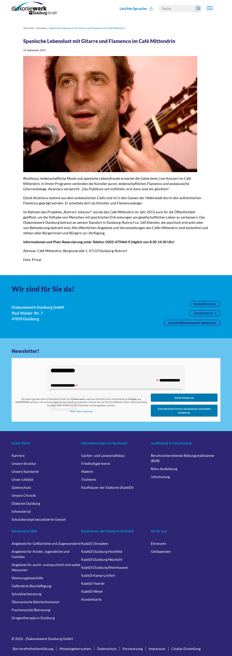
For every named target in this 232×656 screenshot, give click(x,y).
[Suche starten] (198, 8)
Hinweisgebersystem (75, 649)
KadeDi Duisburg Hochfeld (101, 551)
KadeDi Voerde (93, 583)
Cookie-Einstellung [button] (186, 649)
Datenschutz (21, 487)
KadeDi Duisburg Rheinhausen (104, 567)
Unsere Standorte (25, 471)
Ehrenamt (158, 543)
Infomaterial (21, 511)
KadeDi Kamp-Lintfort (98, 575)
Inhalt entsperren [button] (184, 397)
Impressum (157, 649)
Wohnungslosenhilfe (27, 578)
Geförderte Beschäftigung (31, 586)
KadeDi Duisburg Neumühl (101, 559)
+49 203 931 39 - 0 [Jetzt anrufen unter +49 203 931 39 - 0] (204, 313)
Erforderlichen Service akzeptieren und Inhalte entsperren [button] (184, 410)
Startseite (28, 28)
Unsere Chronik (24, 495)
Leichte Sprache (136, 8)
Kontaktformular (205, 304)
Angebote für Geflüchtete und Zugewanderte (46, 543)
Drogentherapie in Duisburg (33, 618)
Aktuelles (41, 28)
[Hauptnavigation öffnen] (209, 8)
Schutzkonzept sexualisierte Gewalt (39, 519)
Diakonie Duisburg (26, 503)
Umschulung (160, 477)
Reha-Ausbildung (164, 469)
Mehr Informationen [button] (81, 411)
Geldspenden (161, 551)
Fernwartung (133, 649)
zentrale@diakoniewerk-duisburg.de (192, 322)
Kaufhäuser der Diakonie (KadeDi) (107, 487)
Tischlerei (88, 479)
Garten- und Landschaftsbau (103, 455)
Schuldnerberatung (26, 594)
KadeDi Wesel (92, 591)
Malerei (87, 471)
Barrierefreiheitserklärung (33, 649)
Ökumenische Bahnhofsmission (35, 602)
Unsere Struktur (24, 463)
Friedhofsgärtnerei (95, 463)
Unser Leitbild (22, 479)
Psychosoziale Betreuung (31, 610)
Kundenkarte (91, 599)
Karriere (18, 455)
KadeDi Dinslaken (94, 543)
